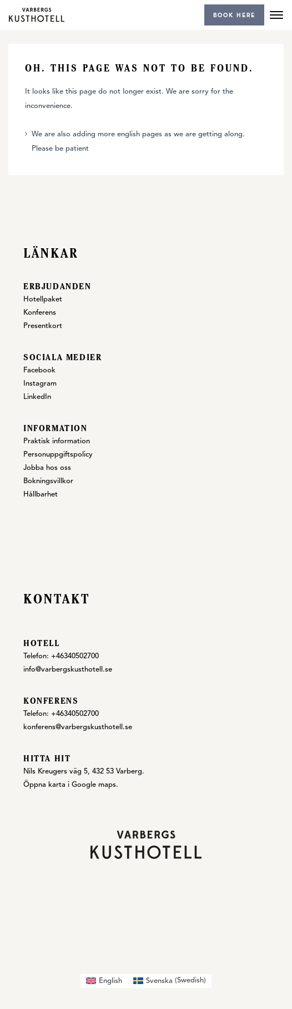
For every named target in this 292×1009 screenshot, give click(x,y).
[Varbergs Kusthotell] (36, 15)
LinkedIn (37, 397)
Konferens (39, 312)
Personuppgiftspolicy (58, 454)
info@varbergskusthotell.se (67, 669)
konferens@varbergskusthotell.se (77, 727)
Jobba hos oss (47, 468)
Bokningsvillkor (48, 481)
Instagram (40, 383)
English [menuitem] (110, 981)
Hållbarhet (40, 494)
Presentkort (42, 326)
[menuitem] (104, 980)
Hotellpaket (42, 299)
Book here (234, 15)
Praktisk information (56, 441)
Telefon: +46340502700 (61, 656)
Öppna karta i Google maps (69, 784)
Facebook (39, 370)
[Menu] (276, 15)
